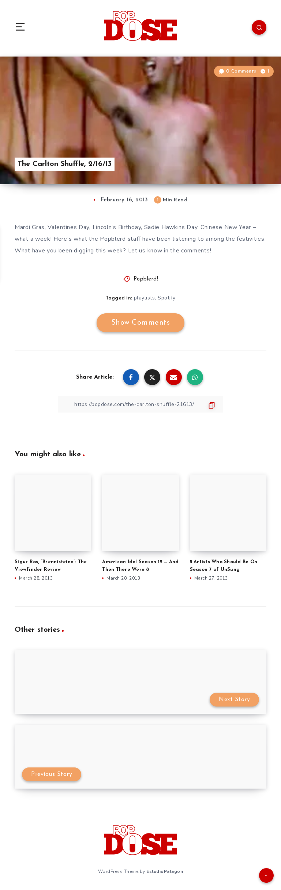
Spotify (167, 297)
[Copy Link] (140, 404)
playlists (144, 297)
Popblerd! (146, 279)
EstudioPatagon (164, 871)
